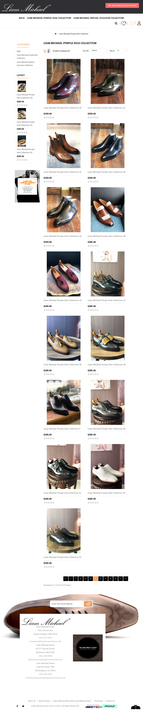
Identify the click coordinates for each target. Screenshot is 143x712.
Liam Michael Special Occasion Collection (99, 18)
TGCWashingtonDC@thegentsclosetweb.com (45, 678)
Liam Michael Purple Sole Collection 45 (106, 236)
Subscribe (88, 604)
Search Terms (44, 701)
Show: (112, 51)
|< (65, 578)
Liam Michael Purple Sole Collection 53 (62, 557)
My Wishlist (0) (122, 23)
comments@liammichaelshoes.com (45, 641)
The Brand (98, 701)
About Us (32, 701)
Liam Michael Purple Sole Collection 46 (62, 300)
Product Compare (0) (61, 51)
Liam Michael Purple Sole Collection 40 (62, 107)
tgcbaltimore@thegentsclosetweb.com (45, 659)
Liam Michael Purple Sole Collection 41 (106, 107)
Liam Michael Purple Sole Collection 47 (107, 300)
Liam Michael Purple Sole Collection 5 (62, 428)
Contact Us (110, 701)
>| (125, 578)
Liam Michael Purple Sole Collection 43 (107, 172)
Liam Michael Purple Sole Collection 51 (62, 493)
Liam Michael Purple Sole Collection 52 (106, 493)
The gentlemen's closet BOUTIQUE (122, 5)
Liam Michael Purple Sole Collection (49, 18)
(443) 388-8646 (45, 656)
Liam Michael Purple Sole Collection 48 (62, 364)
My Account (139, 23)
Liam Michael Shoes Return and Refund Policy (72, 701)
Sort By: (86, 51)
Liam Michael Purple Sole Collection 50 (106, 428)
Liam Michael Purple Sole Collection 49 (107, 364)
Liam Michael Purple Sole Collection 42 (62, 172)
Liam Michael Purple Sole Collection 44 (62, 236)
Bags (22, 18)
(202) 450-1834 (45, 674)
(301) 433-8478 (45, 638)
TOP (136, 707)
